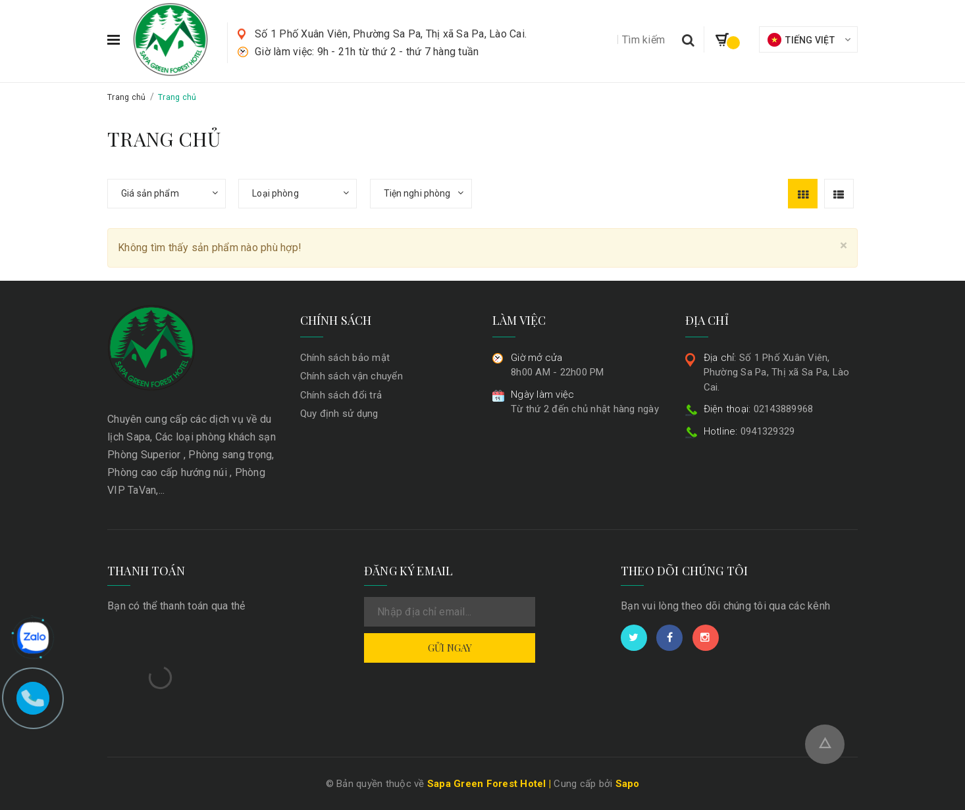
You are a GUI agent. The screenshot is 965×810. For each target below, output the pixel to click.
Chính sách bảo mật (345, 358)
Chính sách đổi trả (341, 395)
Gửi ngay (450, 647)
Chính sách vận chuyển (351, 376)
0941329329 (749, 431)
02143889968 (759, 409)
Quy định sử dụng (339, 413)
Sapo (627, 784)
